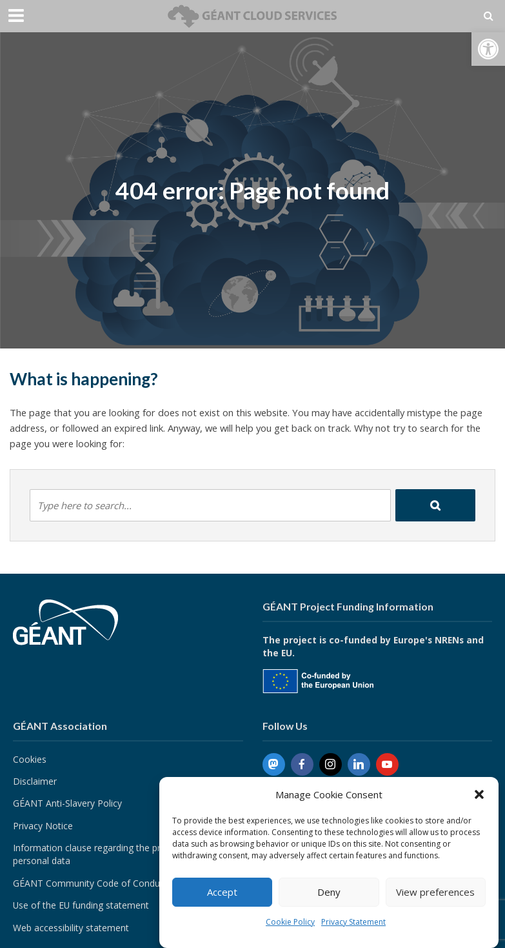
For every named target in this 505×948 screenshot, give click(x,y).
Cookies (29, 759)
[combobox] (210, 505)
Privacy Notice (43, 826)
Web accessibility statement (71, 928)
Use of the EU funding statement (81, 905)
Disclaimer (35, 781)
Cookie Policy (290, 921)
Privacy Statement (353, 921)
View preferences (435, 891)
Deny (329, 891)
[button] (488, 49)
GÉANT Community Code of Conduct (90, 883)
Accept (222, 891)
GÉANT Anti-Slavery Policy (67, 803)
